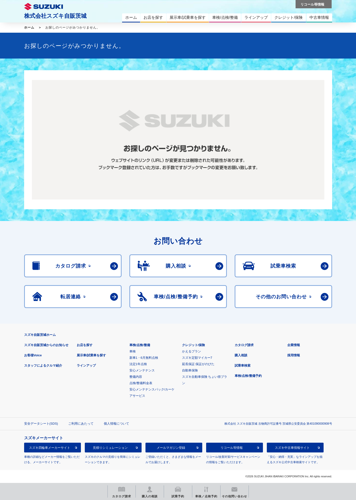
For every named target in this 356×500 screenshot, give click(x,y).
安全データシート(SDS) (41, 423)
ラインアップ (86, 365)
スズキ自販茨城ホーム (40, 335)
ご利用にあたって (81, 423)
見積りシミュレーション (110, 448)
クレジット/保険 (193, 345)
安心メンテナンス (142, 370)
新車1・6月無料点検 (143, 358)
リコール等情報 (232, 448)
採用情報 (293, 355)
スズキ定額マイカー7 (197, 358)
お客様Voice (33, 355)
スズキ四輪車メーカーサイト (49, 448)
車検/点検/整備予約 (248, 376)
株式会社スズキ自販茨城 (55, 16)
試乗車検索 (242, 365)
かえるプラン (191, 351)
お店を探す (85, 345)
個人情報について (116, 423)
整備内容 (135, 377)
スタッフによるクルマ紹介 (43, 365)
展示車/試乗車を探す (91, 355)
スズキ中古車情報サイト (292, 448)
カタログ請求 (244, 345)
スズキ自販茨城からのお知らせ (46, 345)
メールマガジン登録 (171, 448)
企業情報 (293, 345)
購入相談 (241, 355)
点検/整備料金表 (141, 383)
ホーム (29, 27)
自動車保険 (190, 370)
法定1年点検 (138, 364)
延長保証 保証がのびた (198, 364)
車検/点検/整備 (139, 345)
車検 (132, 351)
